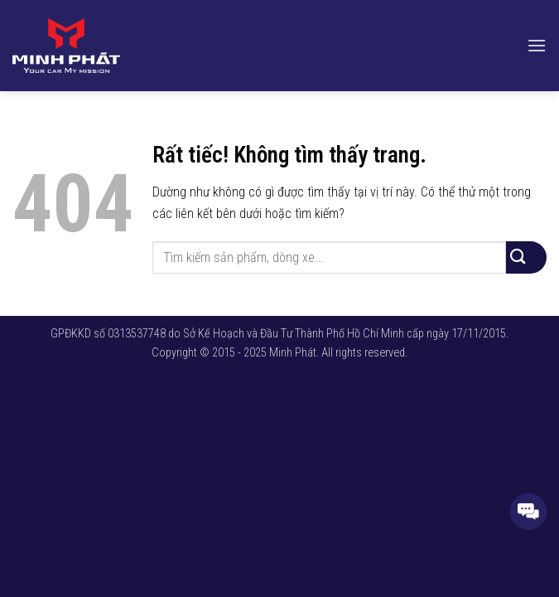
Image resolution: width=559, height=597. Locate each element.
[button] (537, 45)
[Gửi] (526, 257)
